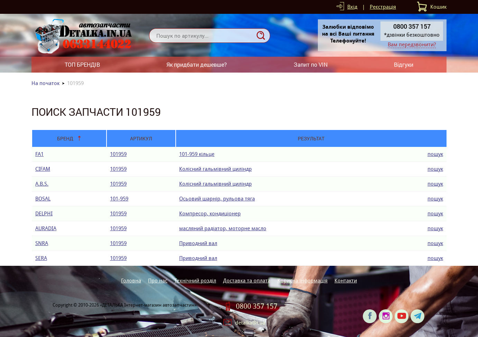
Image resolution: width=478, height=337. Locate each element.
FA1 (39, 154)
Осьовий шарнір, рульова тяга (217, 198)
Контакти (345, 280)
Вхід (352, 6)
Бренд (65, 138)
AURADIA (45, 228)
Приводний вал (198, 243)
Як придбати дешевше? (196, 64)
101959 (118, 154)
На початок (45, 83)
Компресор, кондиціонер (210, 213)
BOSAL (42, 198)
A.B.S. (41, 183)
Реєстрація (383, 6)
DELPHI (44, 213)
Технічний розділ (195, 280)
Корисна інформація (302, 280)
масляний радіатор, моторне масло (222, 228)
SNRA (41, 243)
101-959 (119, 198)
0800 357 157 (256, 306)
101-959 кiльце (196, 154)
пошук (435, 154)
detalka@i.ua (250, 322)
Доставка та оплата (246, 280)
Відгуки (403, 64)
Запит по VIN (311, 64)
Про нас (157, 280)
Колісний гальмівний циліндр (215, 169)
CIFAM (42, 169)
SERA (41, 258)
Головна (131, 280)
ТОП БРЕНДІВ (82, 64)
